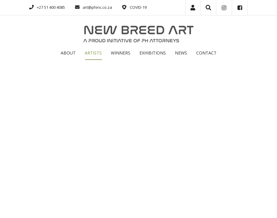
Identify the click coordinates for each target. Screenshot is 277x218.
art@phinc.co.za (97, 7)
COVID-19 (138, 7)
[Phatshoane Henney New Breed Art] (138, 33)
